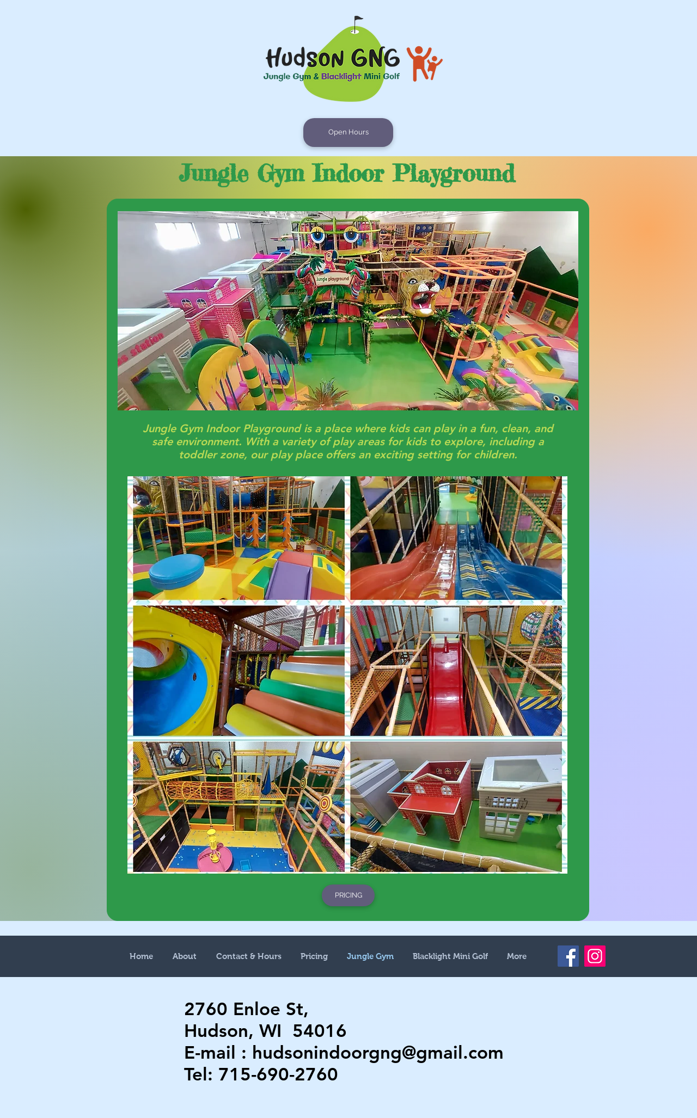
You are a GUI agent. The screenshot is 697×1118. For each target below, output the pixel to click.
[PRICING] (348, 895)
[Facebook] (568, 956)
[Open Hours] (348, 132)
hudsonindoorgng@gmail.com (378, 1052)
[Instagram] (595, 956)
